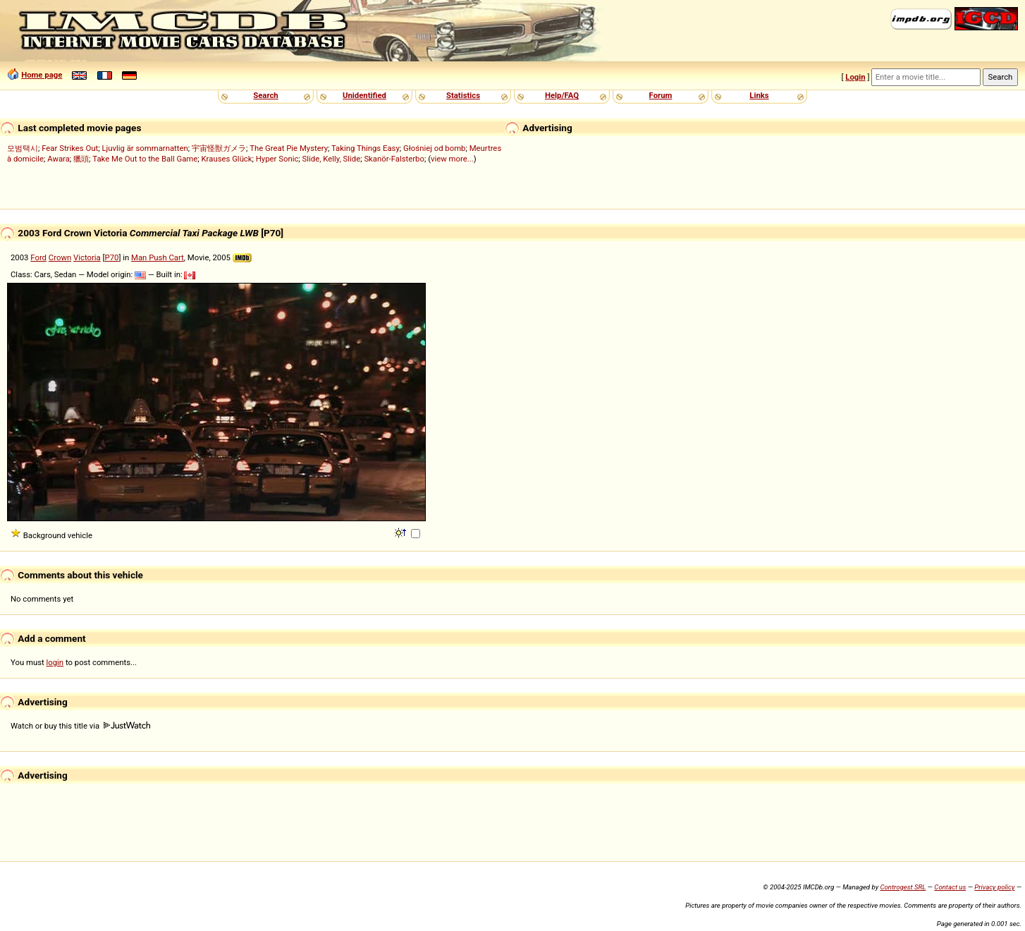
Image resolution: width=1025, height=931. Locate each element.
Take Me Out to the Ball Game (144, 159)
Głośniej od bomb (434, 148)
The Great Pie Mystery (289, 148)
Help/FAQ (562, 95)
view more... (452, 159)
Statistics (463, 95)
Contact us (950, 887)
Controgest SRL (903, 887)
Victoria (87, 257)
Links (758, 95)
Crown (60, 257)
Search (265, 95)
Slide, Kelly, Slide (331, 159)
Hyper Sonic (277, 159)
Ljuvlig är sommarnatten (145, 148)
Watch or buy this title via (80, 726)
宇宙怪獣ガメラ (219, 148)
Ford (38, 257)
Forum (661, 95)
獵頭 (81, 159)
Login (855, 77)
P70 (112, 257)
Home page (41, 75)
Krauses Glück (227, 159)
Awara (58, 159)
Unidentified (364, 95)
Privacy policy (994, 887)
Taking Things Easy (365, 148)
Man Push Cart (157, 257)
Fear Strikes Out (70, 148)
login (55, 662)
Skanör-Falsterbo (394, 159)
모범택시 (22, 148)
